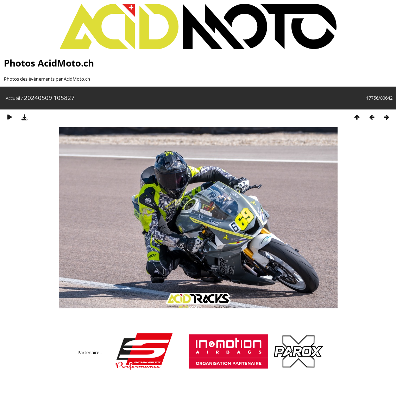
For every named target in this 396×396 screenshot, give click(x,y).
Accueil (13, 98)
